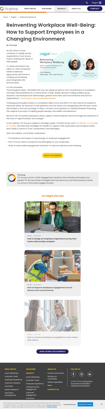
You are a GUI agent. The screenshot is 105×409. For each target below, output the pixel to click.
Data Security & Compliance (80, 386)
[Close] (101, 404)
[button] (87, 3)
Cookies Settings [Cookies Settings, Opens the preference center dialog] (69, 404)
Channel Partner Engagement (32, 388)
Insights (30, 373)
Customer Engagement (31, 393)
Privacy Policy (87, 381)
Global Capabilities (55, 382)
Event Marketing (11, 373)
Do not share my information (80, 383)
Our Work (30, 369)
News (50, 385)
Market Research (12, 389)
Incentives (9, 386)
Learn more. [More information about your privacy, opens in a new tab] (52, 407)
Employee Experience (13, 379)
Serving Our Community (52, 377)
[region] (52, 404)
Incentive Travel (11, 376)
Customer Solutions (12, 383)
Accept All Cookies (85, 404)
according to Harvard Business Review (38, 98)
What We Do (10, 369)
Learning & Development (10, 394)
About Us (52, 369)
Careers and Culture (56, 373)
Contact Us (53, 389)
